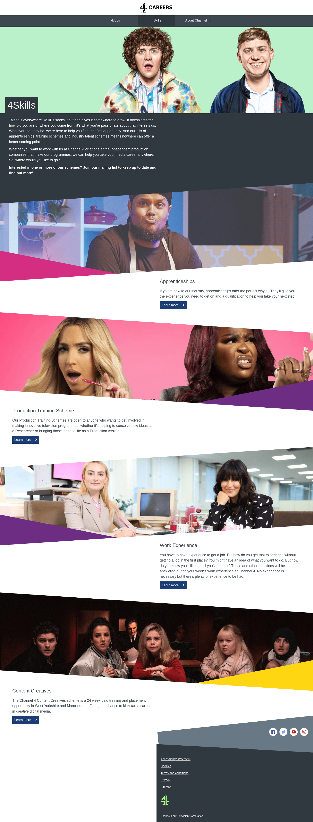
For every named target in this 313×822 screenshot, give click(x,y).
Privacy (165, 780)
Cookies (166, 766)
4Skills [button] (156, 20)
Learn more (171, 306)
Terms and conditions (174, 773)
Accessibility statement (176, 759)
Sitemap (166, 787)
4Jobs (115, 20)
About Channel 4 (197, 20)
